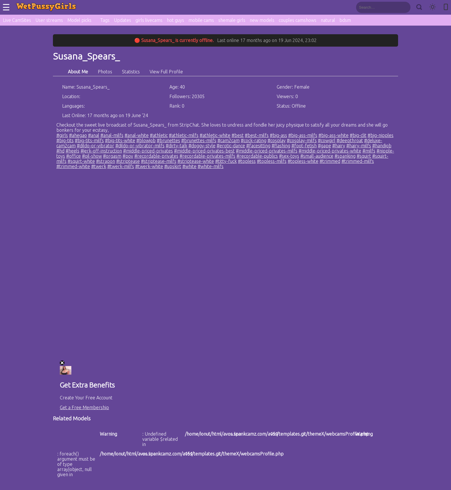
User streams (49, 20)
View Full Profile (166, 71)
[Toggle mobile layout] (446, 7)
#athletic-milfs (183, 135)
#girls (62, 135)
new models (262, 20)
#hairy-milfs (358, 145)
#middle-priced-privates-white (330, 150)
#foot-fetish (304, 145)
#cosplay (276, 140)
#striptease (128, 161)
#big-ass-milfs (302, 135)
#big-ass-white (333, 135)
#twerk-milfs (120, 166)
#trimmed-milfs (357, 161)
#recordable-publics (257, 156)
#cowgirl (326, 140)
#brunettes (168, 140)
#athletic (159, 135)
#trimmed (330, 161)
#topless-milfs (271, 161)
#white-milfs (210, 166)
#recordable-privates (156, 156)
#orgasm (112, 156)
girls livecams (149, 20)
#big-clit (358, 135)
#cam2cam (228, 140)
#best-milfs (257, 135)
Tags (105, 20)
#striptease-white (195, 161)
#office (73, 156)
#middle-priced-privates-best (204, 150)
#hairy (338, 145)
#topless (247, 161)
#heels (72, 150)
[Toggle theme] (432, 7)
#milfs (368, 150)
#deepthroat (350, 140)
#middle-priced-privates (148, 150)
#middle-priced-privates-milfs (266, 150)
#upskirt (172, 166)
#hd (60, 150)
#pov (128, 156)
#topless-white (303, 161)
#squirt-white (81, 161)
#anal (93, 135)
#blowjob (146, 140)
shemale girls (231, 20)
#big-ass (278, 135)
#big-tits (65, 140)
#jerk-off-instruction (101, 150)
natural (328, 20)
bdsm (345, 20)
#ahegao (78, 135)
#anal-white (137, 135)
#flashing (281, 145)
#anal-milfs (111, 135)
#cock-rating (253, 140)
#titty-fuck (226, 161)
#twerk (98, 166)
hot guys (175, 20)
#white (189, 166)
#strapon (105, 161)
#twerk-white (149, 166)
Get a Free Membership (84, 407)
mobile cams (201, 20)
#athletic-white (215, 135)
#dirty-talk (176, 145)
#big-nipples (380, 135)
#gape (324, 145)
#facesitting (258, 145)
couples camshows (297, 20)
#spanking (345, 156)
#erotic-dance (231, 145)
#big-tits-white (120, 140)
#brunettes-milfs (198, 140)
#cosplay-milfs (302, 140)
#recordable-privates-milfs (207, 156)
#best (238, 135)
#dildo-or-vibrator (95, 145)
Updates (122, 20)
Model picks (79, 20)
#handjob (381, 145)
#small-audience (316, 156)
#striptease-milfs (158, 161)
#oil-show (92, 156)
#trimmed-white (73, 166)
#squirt (364, 156)
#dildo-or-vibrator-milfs (140, 145)
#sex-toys (289, 156)
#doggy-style (201, 145)
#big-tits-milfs (89, 140)
